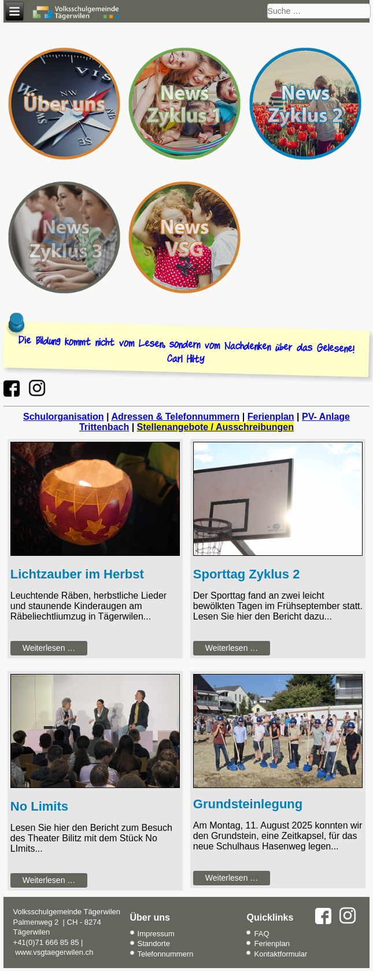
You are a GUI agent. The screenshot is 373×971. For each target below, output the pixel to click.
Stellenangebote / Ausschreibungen (215, 427)
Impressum (156, 933)
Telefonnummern (166, 954)
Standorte (154, 943)
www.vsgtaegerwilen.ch (54, 952)
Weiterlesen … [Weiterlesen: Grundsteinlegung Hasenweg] (231, 877)
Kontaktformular (280, 954)
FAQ (261, 933)
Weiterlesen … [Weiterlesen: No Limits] (49, 880)
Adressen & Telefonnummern (175, 417)
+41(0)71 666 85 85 (46, 942)
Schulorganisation (63, 417)
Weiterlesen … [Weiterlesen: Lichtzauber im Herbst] (49, 648)
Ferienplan (271, 417)
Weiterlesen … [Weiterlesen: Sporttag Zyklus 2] (231, 648)
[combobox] (319, 11)
